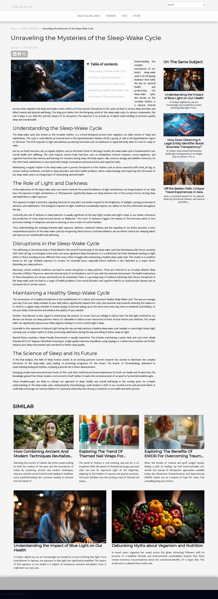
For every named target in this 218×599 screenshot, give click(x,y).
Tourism (111, 16)
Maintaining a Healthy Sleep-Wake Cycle (108, 90)
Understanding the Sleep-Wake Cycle (106, 71)
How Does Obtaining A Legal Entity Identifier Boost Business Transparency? (184, 143)
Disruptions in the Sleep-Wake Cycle (106, 84)
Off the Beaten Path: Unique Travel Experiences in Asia (184, 190)
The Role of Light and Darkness (104, 78)
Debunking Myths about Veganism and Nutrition (157, 545)
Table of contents (104, 64)
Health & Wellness (89, 16)
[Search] (186, 5)
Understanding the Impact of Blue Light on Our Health (184, 96)
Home (14, 29)
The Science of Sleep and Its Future (106, 97)
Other (136, 16)
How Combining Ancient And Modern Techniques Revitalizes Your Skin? (43, 456)
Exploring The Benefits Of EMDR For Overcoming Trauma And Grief (173, 456)
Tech (124, 16)
